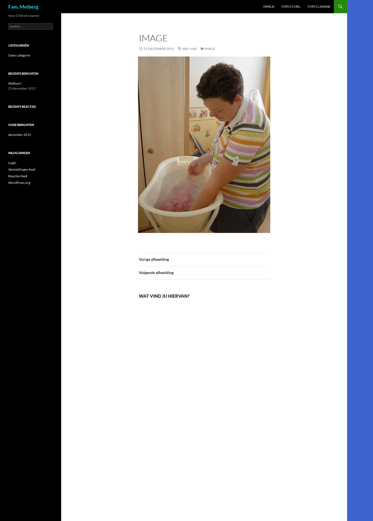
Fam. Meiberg (23, 7)
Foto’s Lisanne (319, 6)
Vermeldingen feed (21, 169)
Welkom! (14, 83)
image (209, 49)
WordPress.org (19, 183)
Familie (268, 6)
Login (12, 163)
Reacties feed (17, 176)
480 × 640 (189, 49)
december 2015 (19, 135)
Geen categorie (19, 55)
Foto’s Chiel (291, 6)
